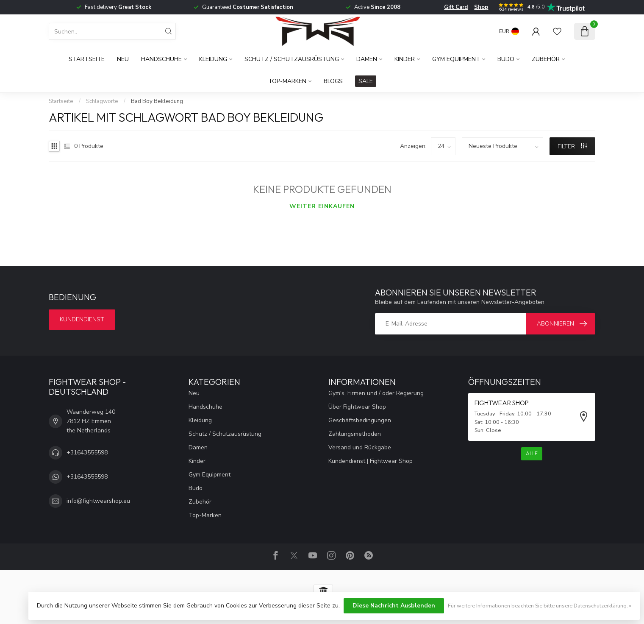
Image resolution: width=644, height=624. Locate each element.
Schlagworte (102, 101)
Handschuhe (161, 59)
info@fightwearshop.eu (98, 501)
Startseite (87, 59)
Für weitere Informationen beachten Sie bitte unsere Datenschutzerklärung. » (539, 605)
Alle (532, 453)
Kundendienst (82, 319)
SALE (365, 81)
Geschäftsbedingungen (359, 420)
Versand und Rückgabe (359, 447)
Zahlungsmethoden (354, 434)
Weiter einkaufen (322, 206)
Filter (572, 146)
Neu (123, 59)
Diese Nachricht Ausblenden (394, 606)
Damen (366, 59)
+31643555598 (87, 452)
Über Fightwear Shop (357, 407)
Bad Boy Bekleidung (157, 101)
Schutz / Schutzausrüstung (291, 59)
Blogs (333, 81)
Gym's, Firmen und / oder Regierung (376, 393)
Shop (481, 7)
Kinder (404, 59)
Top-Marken (287, 81)
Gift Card (456, 7)
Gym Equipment (456, 59)
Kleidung (213, 59)
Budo (505, 59)
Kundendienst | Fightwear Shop (370, 461)
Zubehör (546, 59)
